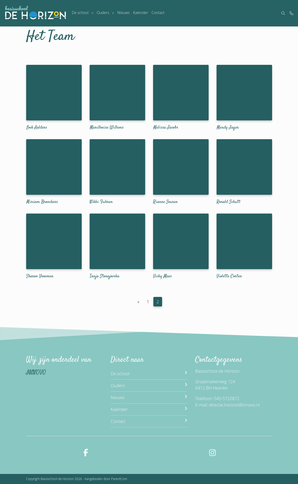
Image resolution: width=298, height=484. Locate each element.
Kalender (141, 13)
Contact (158, 13)
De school (80, 13)
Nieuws (124, 13)
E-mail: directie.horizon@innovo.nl (227, 405)
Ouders (103, 13)
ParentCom (119, 479)
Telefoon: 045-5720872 (217, 398)
